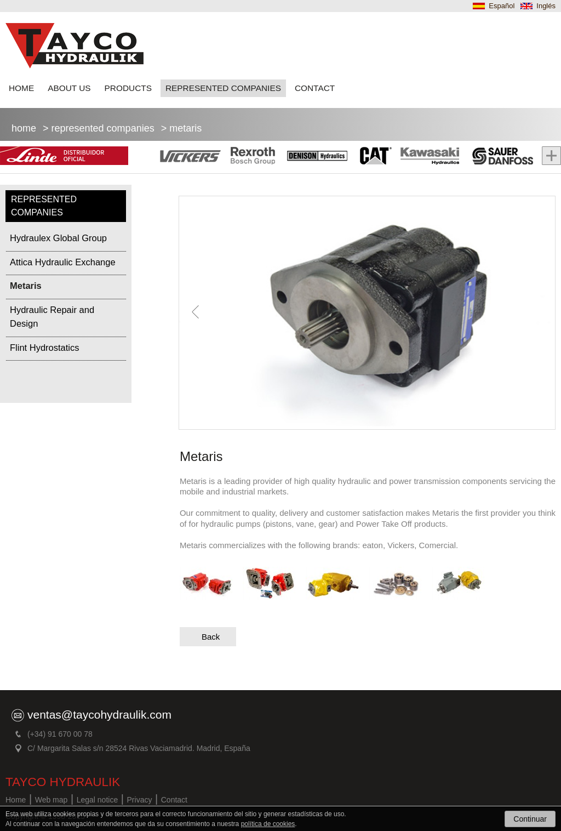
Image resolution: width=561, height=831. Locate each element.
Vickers (192, 157)
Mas (547, 157)
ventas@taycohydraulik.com (99, 714)
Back (211, 636)
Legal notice (97, 799)
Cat (373, 157)
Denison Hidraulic (316, 157)
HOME (21, 88)
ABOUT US (69, 88)
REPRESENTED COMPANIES (223, 88)
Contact (174, 799)
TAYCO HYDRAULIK (62, 782)
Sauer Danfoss (497, 157)
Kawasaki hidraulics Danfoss (427, 157)
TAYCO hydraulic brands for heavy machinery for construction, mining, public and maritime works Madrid (74, 46)
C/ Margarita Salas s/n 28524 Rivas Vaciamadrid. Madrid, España (138, 748)
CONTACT (315, 88)
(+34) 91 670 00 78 (60, 734)
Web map (51, 799)
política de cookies (268, 824)
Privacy (139, 799)
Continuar (530, 819)
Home (24, 128)
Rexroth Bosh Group (252, 157)
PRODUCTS (128, 88)
